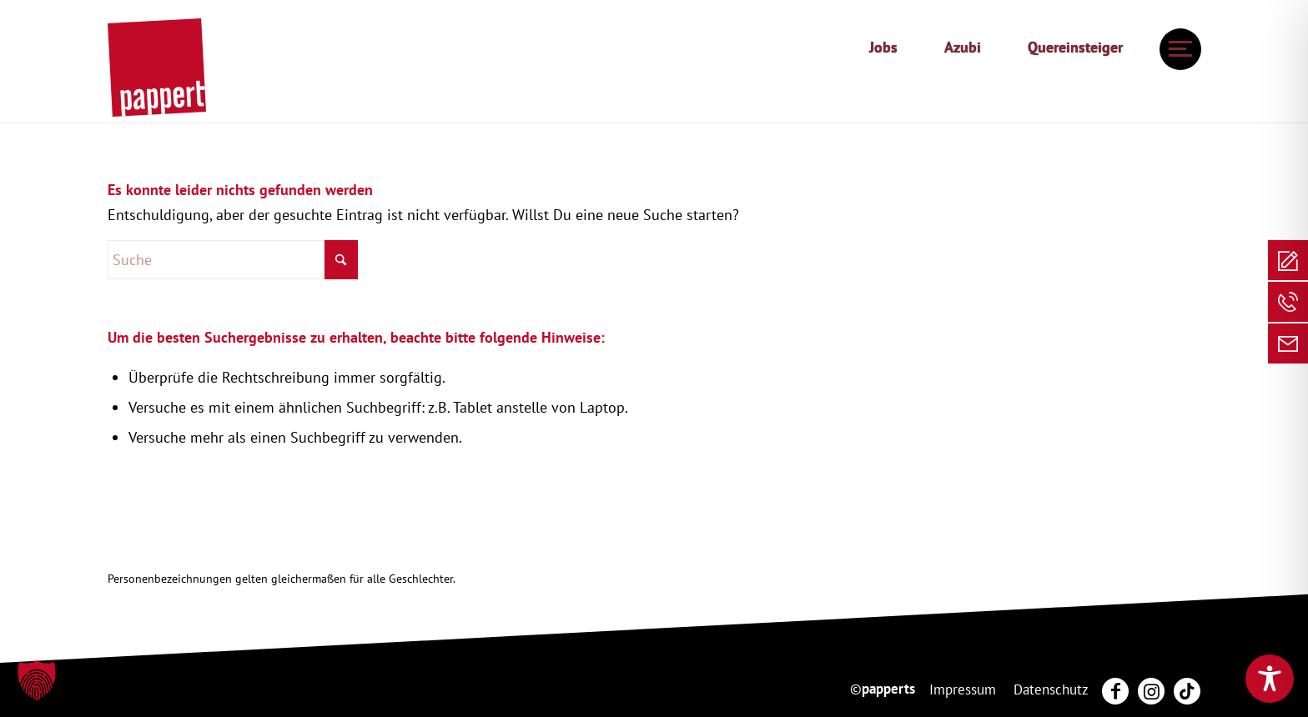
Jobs (883, 47)
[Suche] (233, 259)
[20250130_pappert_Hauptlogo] (157, 67)
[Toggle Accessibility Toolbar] (1269, 678)
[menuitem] (883, 47)
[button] (36, 680)
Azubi (962, 47)
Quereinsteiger (1075, 47)
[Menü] (1175, 49)
